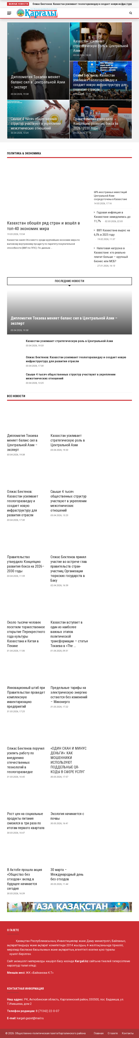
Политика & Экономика (24, 153)
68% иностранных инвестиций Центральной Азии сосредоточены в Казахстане (110, 196)
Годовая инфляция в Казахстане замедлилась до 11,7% (112, 217)
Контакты (128, 1033)
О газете (113, 1033)
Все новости (16, 396)
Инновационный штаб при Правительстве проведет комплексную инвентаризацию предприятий (26, 697)
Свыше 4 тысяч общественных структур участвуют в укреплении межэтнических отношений (68, 500)
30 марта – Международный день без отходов (66, 874)
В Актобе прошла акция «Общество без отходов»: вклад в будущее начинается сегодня (24, 879)
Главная (99, 1033)
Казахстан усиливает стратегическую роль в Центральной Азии (69, 341)
